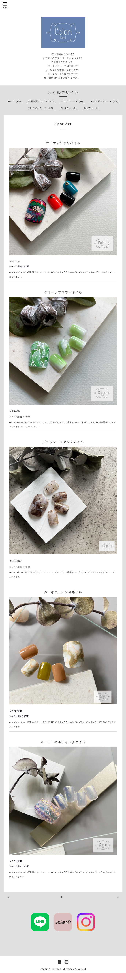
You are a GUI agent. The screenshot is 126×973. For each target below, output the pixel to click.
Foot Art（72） (69, 108)
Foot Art (63, 123)
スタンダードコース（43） (104, 101)
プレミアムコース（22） (41, 108)
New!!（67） (15, 101)
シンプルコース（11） (72, 101)
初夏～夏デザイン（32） (41, 101)
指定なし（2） (92, 108)
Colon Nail (54, 969)
